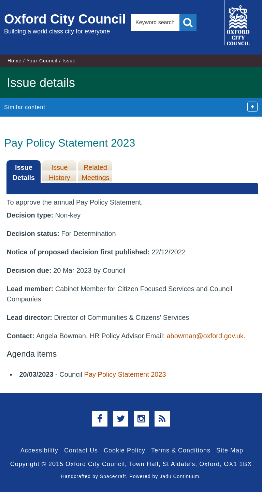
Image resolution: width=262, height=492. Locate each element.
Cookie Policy (124, 450)
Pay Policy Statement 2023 (125, 374)
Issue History (59, 172)
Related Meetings (95, 172)
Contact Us (81, 450)
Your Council (42, 60)
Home (14, 60)
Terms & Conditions (180, 450)
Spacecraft (113, 476)
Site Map (229, 450)
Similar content (24, 107)
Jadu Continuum (179, 476)
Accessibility (39, 450)
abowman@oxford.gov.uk (205, 336)
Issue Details (24, 172)
